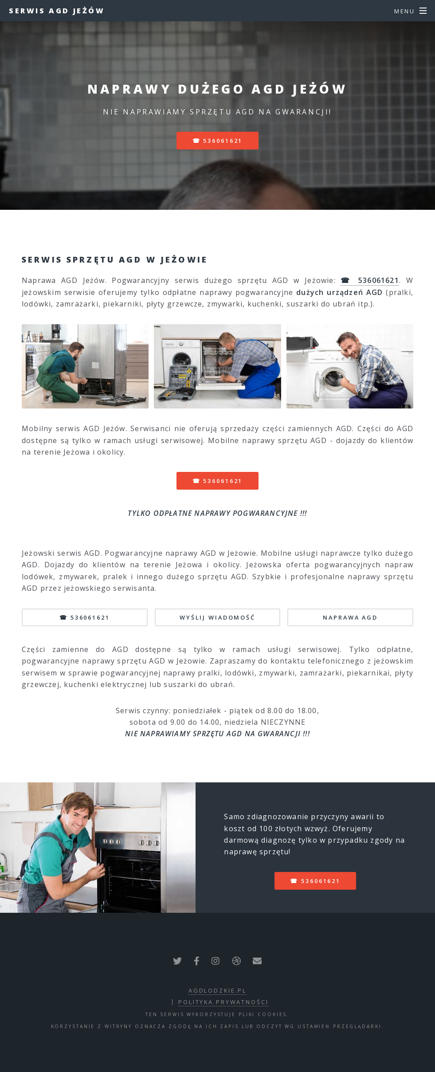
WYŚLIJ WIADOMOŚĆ (217, 617)
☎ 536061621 (217, 141)
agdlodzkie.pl (217, 990)
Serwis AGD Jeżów (57, 11)
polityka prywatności (223, 1002)
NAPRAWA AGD (350, 617)
